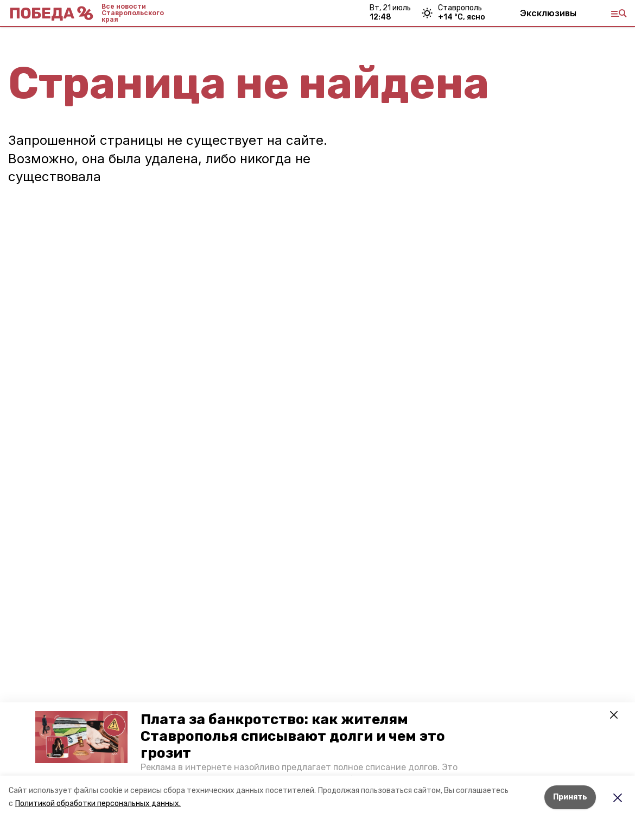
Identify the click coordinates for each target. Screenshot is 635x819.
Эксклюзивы (548, 13)
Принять (570, 797)
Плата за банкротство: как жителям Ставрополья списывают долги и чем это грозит (293, 736)
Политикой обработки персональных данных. (98, 803)
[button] (81, 737)
